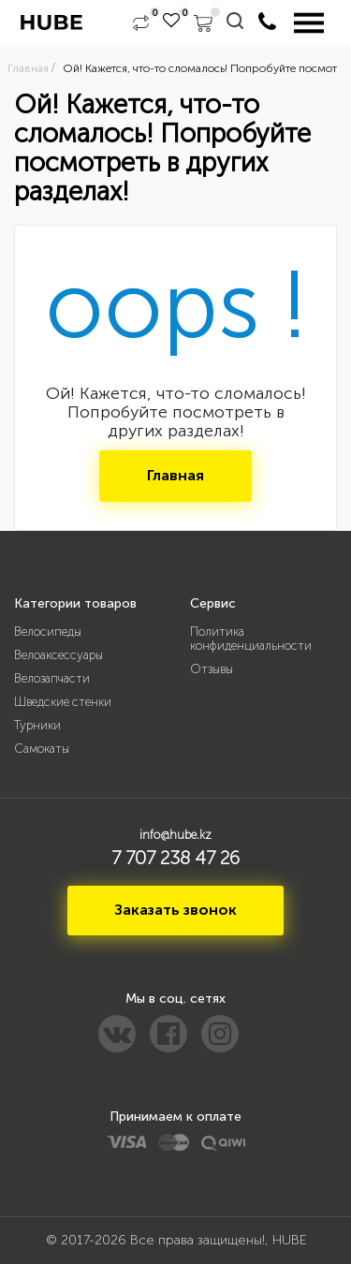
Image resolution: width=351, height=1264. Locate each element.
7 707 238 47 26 (175, 857)
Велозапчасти (52, 678)
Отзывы (211, 669)
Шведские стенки (62, 702)
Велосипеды (47, 632)
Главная (175, 475)
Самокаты (41, 749)
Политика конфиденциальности (251, 639)
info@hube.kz (175, 835)
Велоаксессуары (58, 655)
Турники (37, 725)
